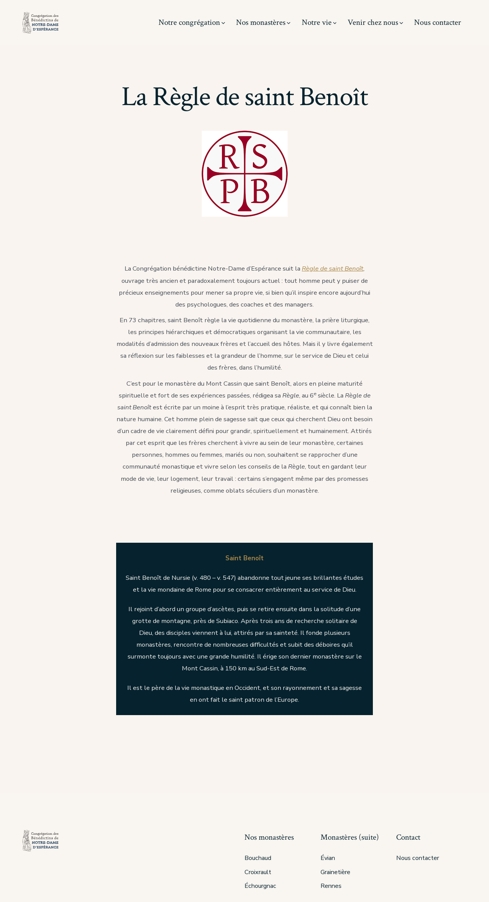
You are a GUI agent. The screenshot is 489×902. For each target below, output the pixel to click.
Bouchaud (257, 858)
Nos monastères (263, 22)
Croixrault (257, 872)
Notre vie (319, 22)
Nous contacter (437, 22)
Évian (328, 858)
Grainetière (335, 872)
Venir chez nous (375, 22)
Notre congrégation (192, 22)
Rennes (331, 886)
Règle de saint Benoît (332, 268)
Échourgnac (260, 886)
